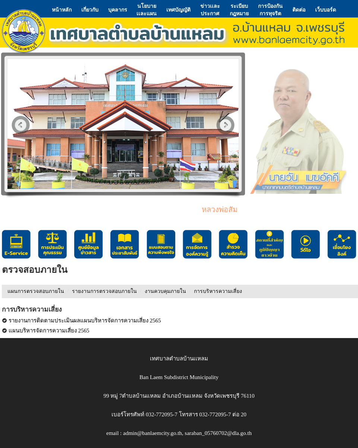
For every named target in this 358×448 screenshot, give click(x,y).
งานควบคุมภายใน (165, 291)
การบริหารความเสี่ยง (218, 291)
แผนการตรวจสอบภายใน (35, 291)
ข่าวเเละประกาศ (210, 9)
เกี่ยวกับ (89, 10)
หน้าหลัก (62, 10)
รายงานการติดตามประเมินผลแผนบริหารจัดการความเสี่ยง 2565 (81, 321)
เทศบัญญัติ (178, 10)
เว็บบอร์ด (325, 10)
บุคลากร (117, 10)
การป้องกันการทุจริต (270, 9)
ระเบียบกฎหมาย (239, 9)
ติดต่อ (298, 10)
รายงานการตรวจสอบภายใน (104, 291)
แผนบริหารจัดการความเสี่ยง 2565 (46, 331)
